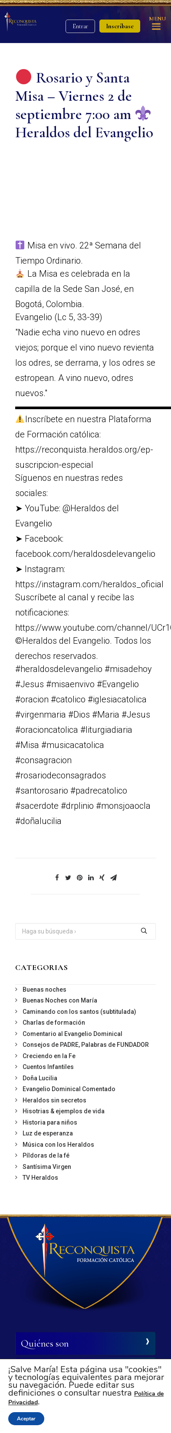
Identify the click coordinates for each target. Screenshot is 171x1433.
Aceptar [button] (26, 1418)
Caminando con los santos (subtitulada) (79, 1011)
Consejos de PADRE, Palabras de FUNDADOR (86, 1044)
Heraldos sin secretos (54, 1100)
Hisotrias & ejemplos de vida (64, 1111)
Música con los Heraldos (58, 1144)
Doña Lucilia (40, 1078)
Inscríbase (120, 26)
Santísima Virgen (47, 1166)
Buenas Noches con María (60, 1000)
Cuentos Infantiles (48, 1066)
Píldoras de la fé (46, 1155)
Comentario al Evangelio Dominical (72, 1033)
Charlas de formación (54, 1022)
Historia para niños (50, 1122)
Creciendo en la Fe (49, 1055)
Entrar (80, 26)
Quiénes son (45, 1343)
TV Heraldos (40, 1177)
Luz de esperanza (48, 1133)
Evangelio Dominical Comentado (69, 1089)
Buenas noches (44, 989)
